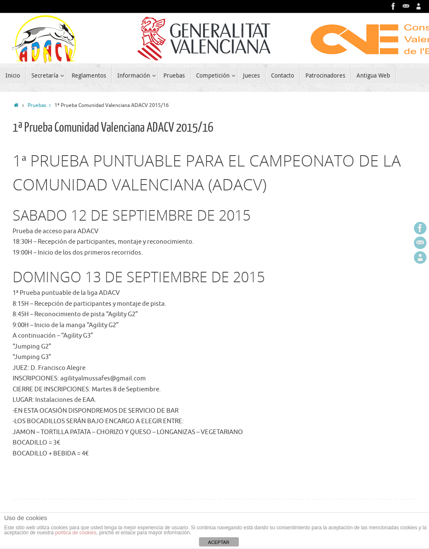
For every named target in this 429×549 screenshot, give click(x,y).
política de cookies (75, 533)
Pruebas (41, 105)
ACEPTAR (218, 542)
